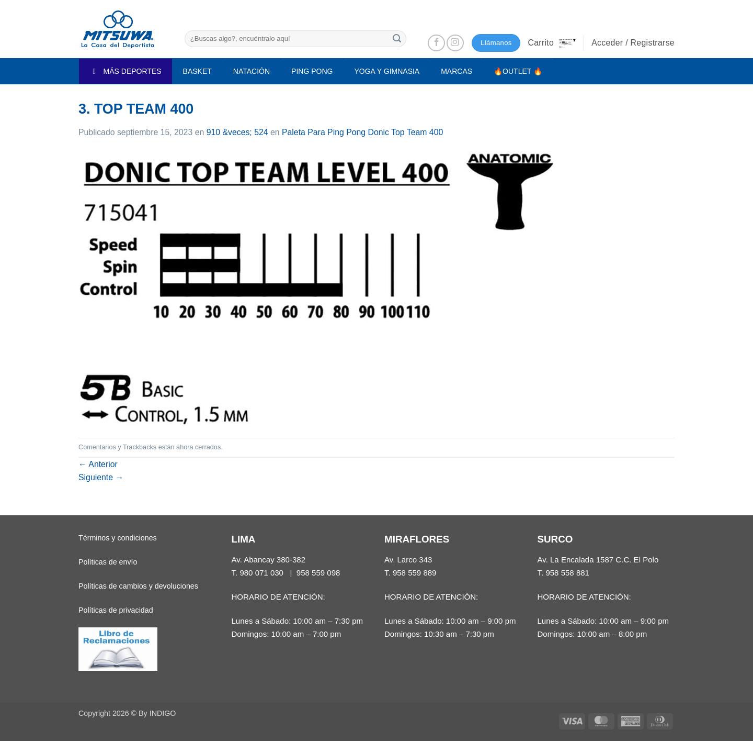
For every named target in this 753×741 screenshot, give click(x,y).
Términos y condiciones (117, 538)
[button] (552, 43)
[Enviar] (397, 38)
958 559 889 (415, 572)
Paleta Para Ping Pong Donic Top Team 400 (362, 132)
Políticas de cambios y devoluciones (138, 586)
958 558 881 (567, 572)
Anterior (98, 464)
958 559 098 (318, 572)
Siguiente (100, 477)
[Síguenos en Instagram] (455, 43)
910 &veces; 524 (237, 132)
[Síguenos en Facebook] (436, 43)
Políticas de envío (107, 562)
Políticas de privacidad (115, 610)
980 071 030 (261, 572)
